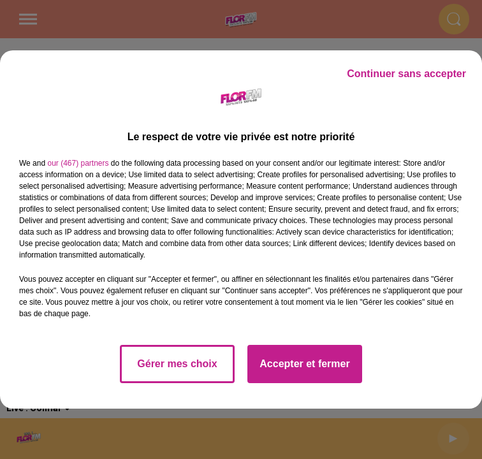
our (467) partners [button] (77, 163)
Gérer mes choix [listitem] (177, 363)
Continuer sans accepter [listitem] (406, 73)
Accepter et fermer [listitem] (304, 363)
